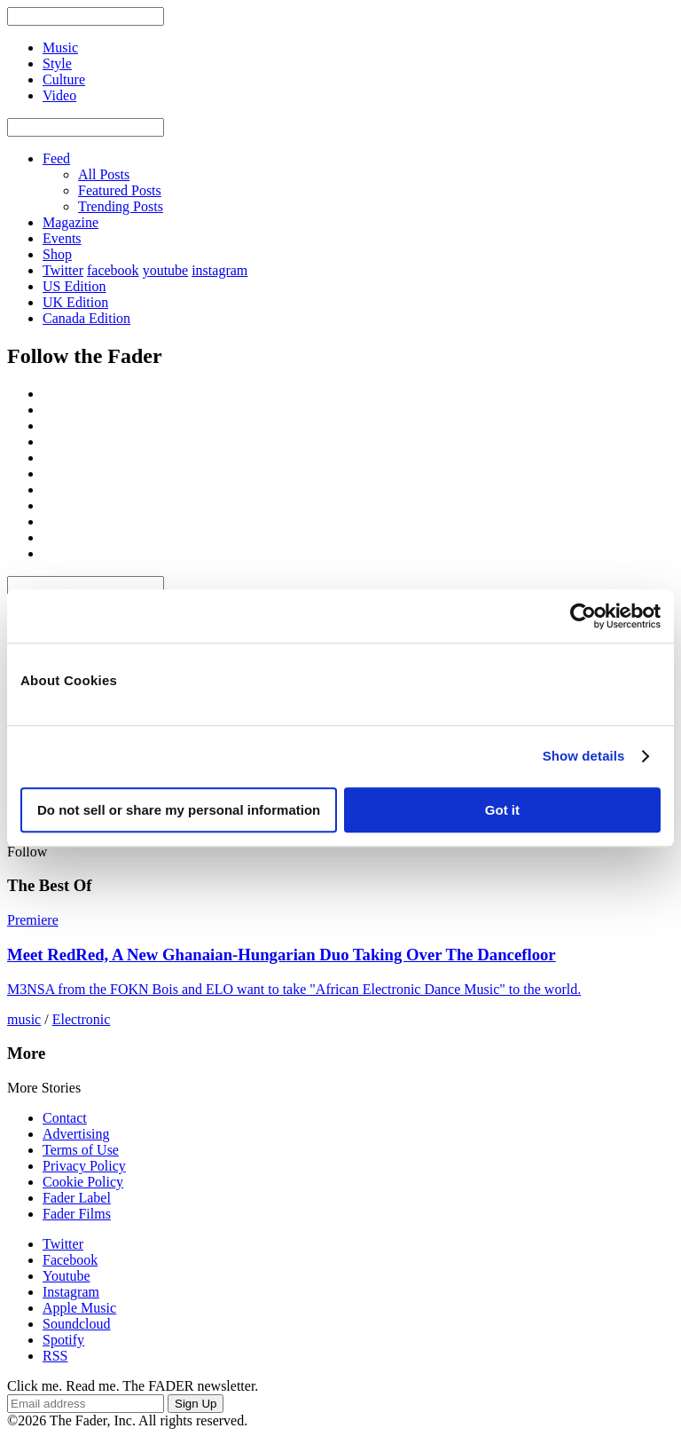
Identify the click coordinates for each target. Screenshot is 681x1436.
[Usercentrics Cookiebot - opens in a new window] (583, 616)
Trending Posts (120, 206)
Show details (584, 755)
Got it (502, 809)
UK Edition (75, 302)
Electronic (81, 1019)
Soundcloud (76, 1323)
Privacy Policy (84, 1165)
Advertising (76, 1133)
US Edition (74, 286)
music (24, 1019)
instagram (219, 270)
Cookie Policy (83, 1181)
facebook (113, 270)
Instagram (71, 1291)
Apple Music (79, 1307)
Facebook (70, 1259)
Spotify (63, 1339)
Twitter (63, 270)
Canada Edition (86, 318)
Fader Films (77, 1213)
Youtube (66, 1275)
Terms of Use (81, 1149)
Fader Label (77, 1197)
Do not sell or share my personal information (178, 809)
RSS (55, 1355)
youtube (166, 270)
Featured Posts (119, 190)
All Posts (103, 174)
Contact (65, 1117)
